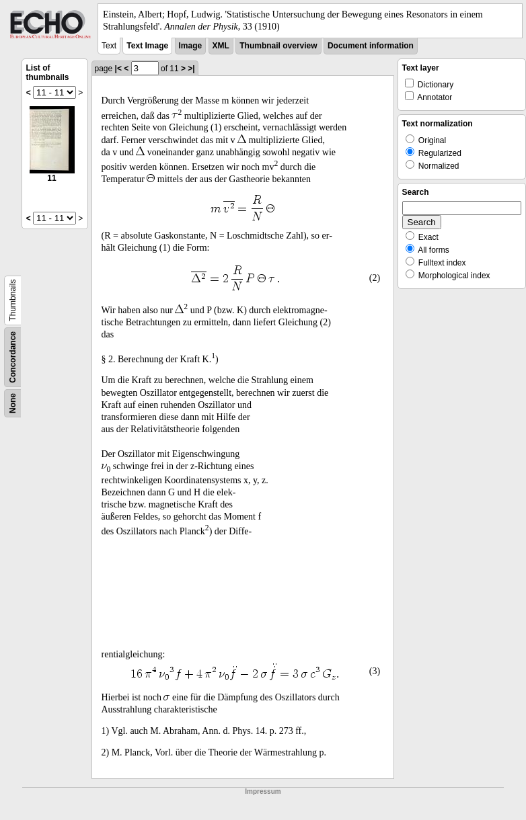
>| (191, 68)
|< (118, 68)
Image (190, 45)
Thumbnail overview (278, 45)
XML (221, 45)
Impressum (262, 791)
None (12, 403)
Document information (371, 45)
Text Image (147, 45)
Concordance (12, 357)
